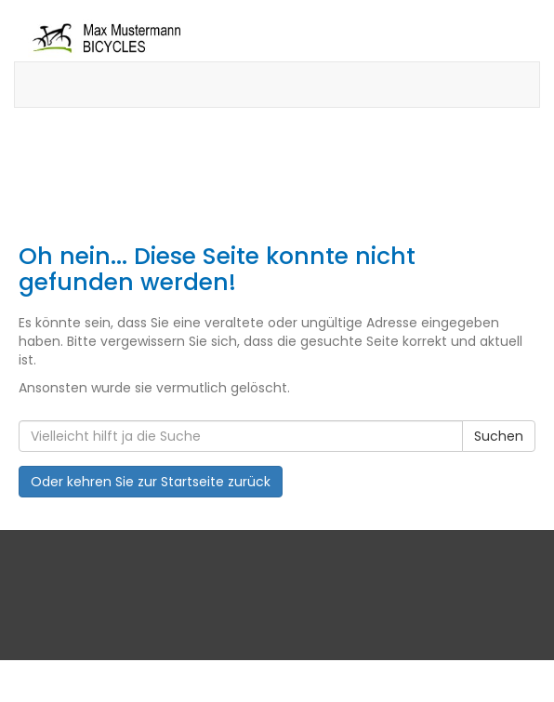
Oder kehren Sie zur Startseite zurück (150, 481)
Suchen (498, 436)
